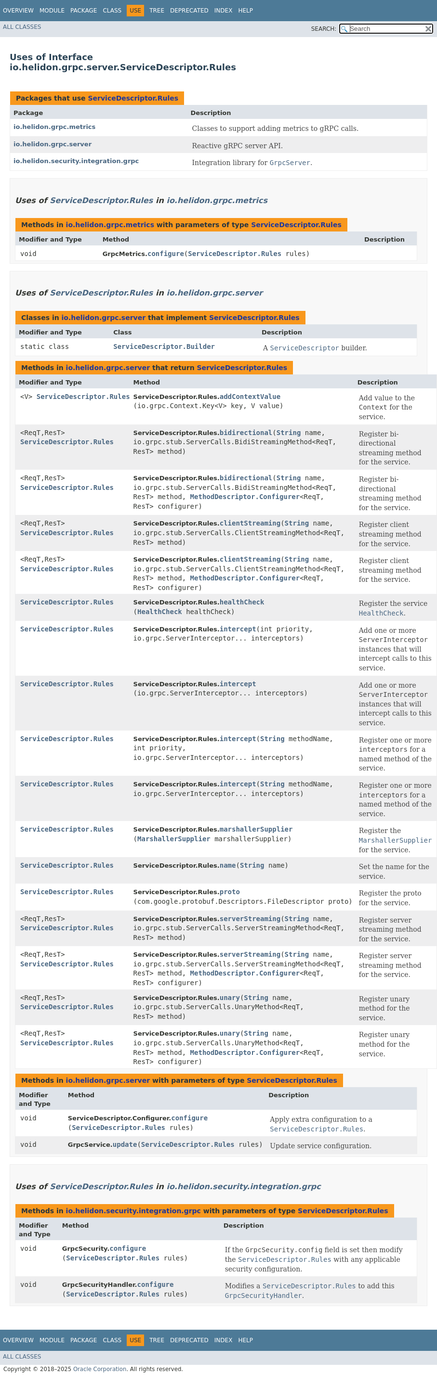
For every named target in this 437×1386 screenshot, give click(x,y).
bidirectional (246, 432)
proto (230, 892)
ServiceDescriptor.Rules (133, 98)
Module (52, 10)
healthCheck (242, 602)
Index (223, 10)
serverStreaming (250, 919)
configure (165, 253)
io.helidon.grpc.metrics (54, 126)
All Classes (22, 27)
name (228, 865)
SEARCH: (324, 29)
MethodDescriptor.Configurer (245, 496)
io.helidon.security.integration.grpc (76, 161)
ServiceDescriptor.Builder (164, 346)
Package (83, 10)
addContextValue (250, 396)
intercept (238, 629)
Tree (156, 10)
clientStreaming (250, 523)
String (289, 432)
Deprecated (189, 10)
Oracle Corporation (100, 1369)
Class (112, 10)
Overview (18, 10)
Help (245, 10)
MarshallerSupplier (174, 839)
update (125, 1144)
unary (230, 997)
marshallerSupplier (256, 829)
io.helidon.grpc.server (52, 144)
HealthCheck (159, 612)
